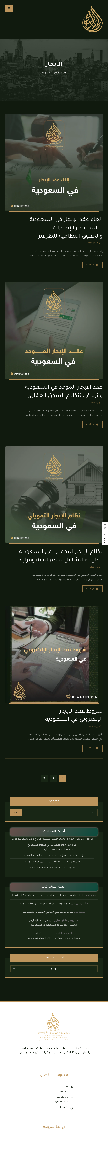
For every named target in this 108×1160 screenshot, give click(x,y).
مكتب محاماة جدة (54, 1156)
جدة (65, 1113)
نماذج (54, 1144)
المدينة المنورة (40, 1113)
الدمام (51, 1113)
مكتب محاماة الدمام (54, 1148)
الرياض (59, 1113)
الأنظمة (54, 1139)
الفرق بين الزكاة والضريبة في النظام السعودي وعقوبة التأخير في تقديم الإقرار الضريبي (52, 848)
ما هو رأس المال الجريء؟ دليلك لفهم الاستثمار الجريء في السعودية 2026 (52, 840)
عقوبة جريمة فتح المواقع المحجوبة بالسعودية (45, 904)
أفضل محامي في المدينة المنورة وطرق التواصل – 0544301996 (46, 896)
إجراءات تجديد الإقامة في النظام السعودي (52, 868)
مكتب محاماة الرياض (54, 1152)
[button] (9, 8)
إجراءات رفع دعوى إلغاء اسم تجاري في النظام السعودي (52, 856)
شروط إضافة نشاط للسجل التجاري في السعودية (52, 862)
